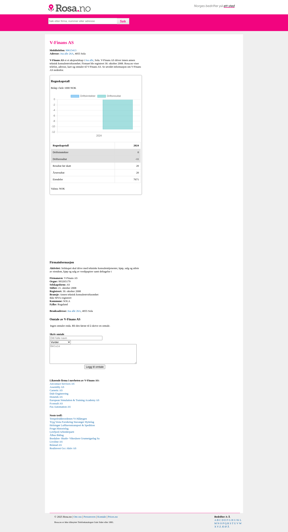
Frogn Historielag (59, 432)
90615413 (71, 50)
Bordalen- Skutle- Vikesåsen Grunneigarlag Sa (74, 442)
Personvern (89, 520)
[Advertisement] (96, 227)
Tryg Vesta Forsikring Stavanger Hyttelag (72, 425)
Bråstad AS (56, 448)
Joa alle (89, 60)
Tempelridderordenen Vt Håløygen (68, 422)
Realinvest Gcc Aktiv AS (63, 451)
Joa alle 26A (66, 53)
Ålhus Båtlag (57, 438)
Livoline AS (56, 445)
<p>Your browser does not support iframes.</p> (80, 401)
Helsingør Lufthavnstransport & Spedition (72, 428)
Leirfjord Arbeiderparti (62, 435)
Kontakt (101, 520)
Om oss (78, 520)
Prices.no (113, 520)
